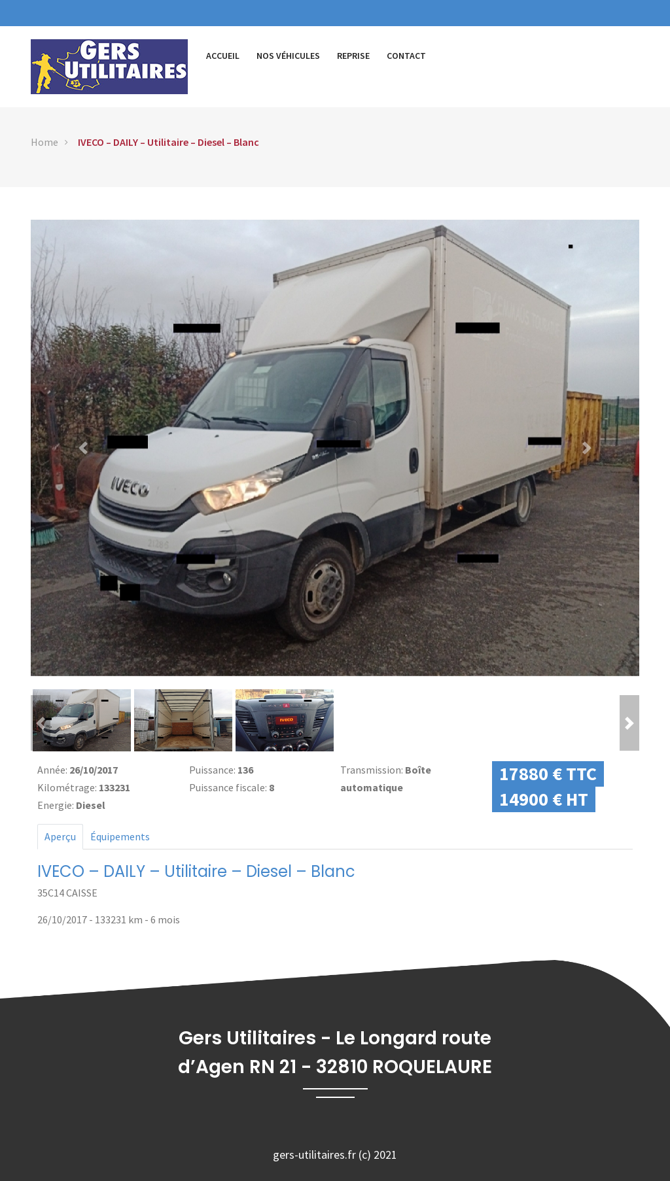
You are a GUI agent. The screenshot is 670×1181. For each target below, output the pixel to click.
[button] (83, 448)
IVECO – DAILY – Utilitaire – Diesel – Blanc (168, 141)
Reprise (353, 55)
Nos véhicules (288, 55)
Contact (406, 55)
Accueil (222, 55)
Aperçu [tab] (60, 836)
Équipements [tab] (120, 836)
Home (44, 141)
